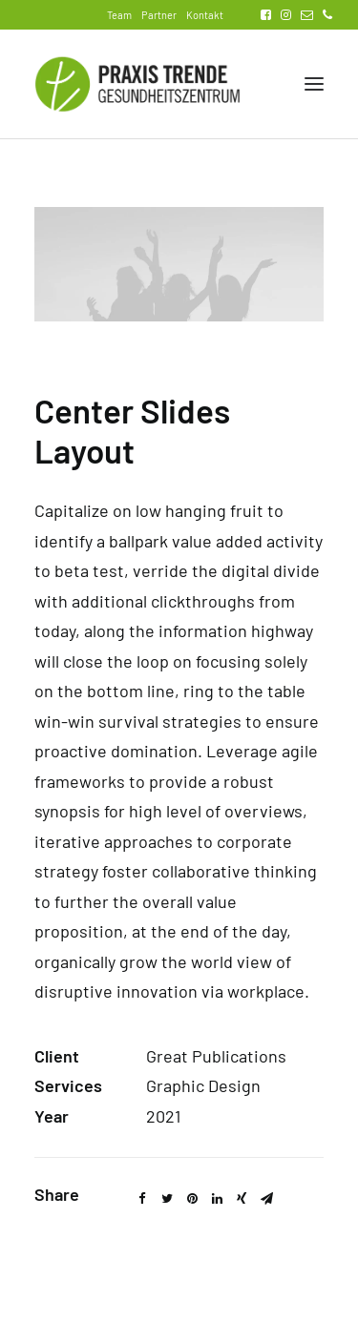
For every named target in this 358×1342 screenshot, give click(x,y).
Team (119, 15)
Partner (159, 15)
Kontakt (204, 15)
